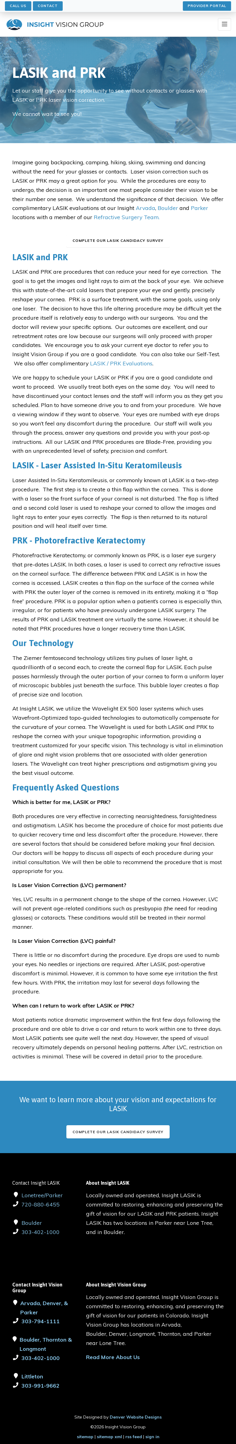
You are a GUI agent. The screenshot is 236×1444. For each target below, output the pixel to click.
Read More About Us (113, 1357)
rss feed (133, 1436)
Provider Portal (207, 6)
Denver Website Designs (136, 1417)
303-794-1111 (41, 1321)
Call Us (18, 6)
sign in (152, 1436)
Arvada (145, 207)
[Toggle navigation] (224, 24)
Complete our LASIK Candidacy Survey (118, 1132)
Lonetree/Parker (42, 1195)
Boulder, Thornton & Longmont (46, 1344)
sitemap (85, 1436)
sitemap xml (109, 1436)
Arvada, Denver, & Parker (44, 1308)
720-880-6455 (41, 1204)
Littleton (32, 1376)
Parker (199, 207)
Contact (48, 6)
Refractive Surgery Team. (126, 217)
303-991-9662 (41, 1385)
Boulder (168, 207)
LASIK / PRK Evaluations (121, 363)
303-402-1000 (41, 1232)
